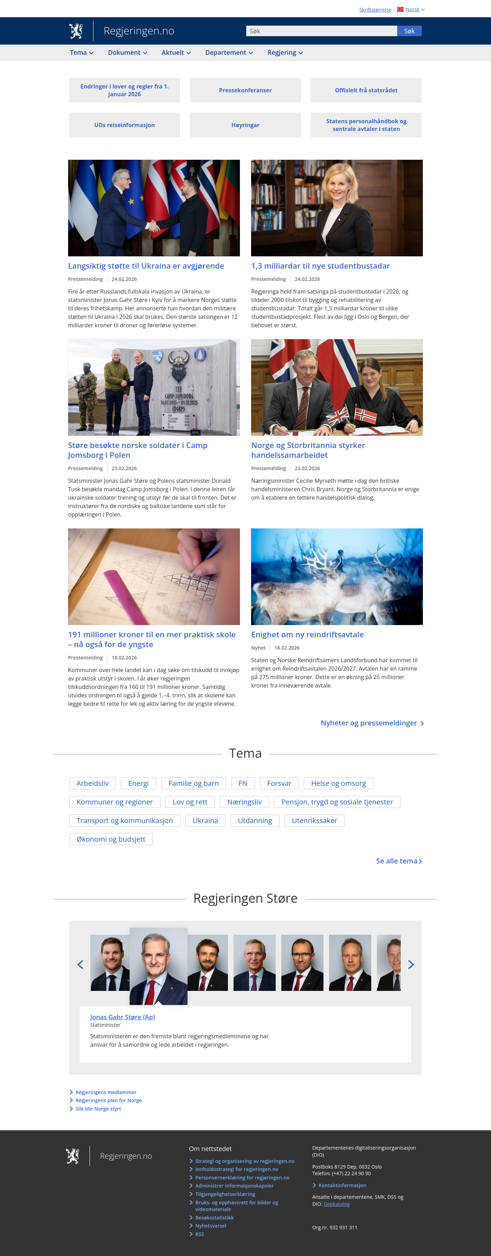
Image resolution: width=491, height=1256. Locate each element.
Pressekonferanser (245, 90)
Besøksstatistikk (214, 1217)
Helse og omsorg (338, 783)
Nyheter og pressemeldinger (370, 723)
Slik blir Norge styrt (98, 1108)
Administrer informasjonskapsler (234, 1185)
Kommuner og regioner (115, 802)
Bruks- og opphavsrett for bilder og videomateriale (236, 1206)
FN (242, 783)
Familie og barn (194, 783)
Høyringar (245, 125)
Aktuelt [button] (174, 52)
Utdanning (255, 820)
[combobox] (321, 31)
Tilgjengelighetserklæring (225, 1194)
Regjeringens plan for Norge (109, 1100)
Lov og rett (190, 802)
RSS (199, 1234)
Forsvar (279, 783)
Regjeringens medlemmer (106, 1092)
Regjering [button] (283, 52)
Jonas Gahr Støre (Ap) (122, 1017)
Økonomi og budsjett (111, 839)
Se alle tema (396, 861)
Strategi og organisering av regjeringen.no (245, 1161)
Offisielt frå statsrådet (366, 90)
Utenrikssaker (314, 820)
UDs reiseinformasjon (124, 125)
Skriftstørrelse (375, 9)
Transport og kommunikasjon (125, 820)
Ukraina (205, 820)
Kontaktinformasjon (342, 1185)
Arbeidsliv (93, 783)
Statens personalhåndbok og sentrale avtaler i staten (366, 125)
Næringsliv (244, 802)
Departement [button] (226, 52)
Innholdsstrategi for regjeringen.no (236, 1169)
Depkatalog (336, 1204)
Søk (409, 31)
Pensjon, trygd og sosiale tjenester (337, 802)
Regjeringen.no (134, 31)
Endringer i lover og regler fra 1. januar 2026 (124, 90)
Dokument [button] (125, 52)
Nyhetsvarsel (210, 1225)
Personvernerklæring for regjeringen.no (242, 1177)
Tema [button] (79, 52)
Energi (138, 783)
